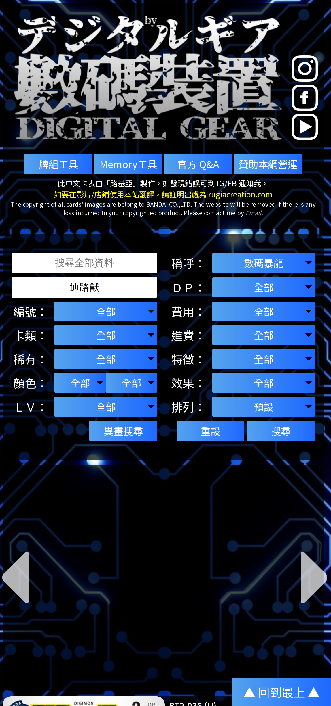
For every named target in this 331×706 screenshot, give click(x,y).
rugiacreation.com (240, 194)
